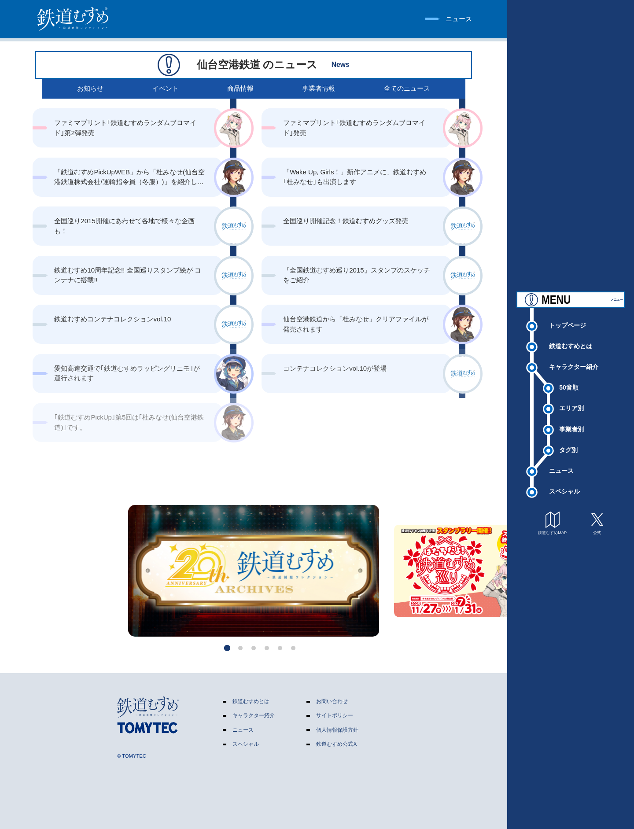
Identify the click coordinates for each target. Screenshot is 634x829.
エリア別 (571, 401)
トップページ (567, 318)
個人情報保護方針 (337, 730)
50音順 (568, 380)
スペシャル (564, 484)
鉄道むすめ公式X (336, 744)
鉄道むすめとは (570, 339)
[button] (227, 648)
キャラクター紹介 (573, 360)
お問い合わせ (332, 701)
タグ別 (568, 442)
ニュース (561, 463)
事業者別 (571, 422)
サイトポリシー (334, 715)
